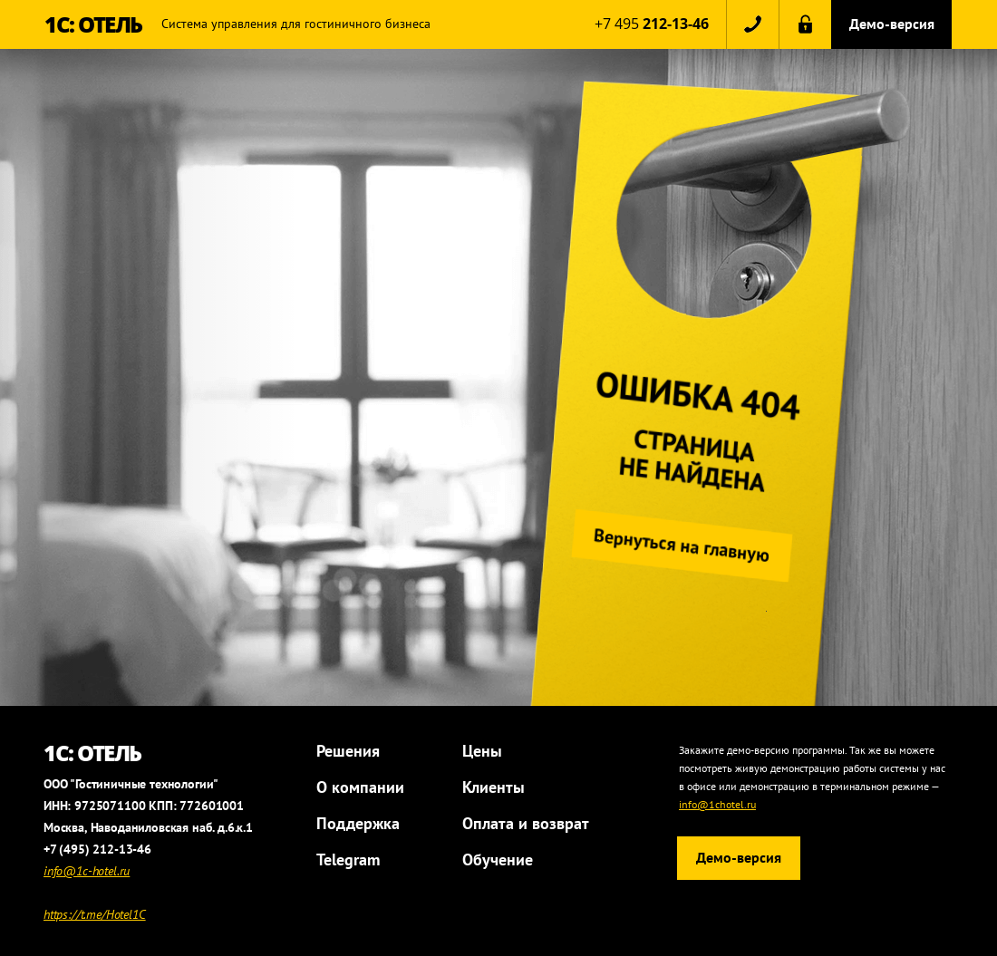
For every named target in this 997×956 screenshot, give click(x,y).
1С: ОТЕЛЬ (93, 24)
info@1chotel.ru (717, 804)
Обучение (497, 859)
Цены (482, 750)
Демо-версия (891, 23)
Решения (348, 750)
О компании (360, 787)
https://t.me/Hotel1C (95, 914)
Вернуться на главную (686, 546)
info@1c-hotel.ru (87, 871)
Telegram (348, 859)
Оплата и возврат (525, 823)
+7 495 (652, 24)
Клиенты (493, 787)
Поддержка (358, 823)
